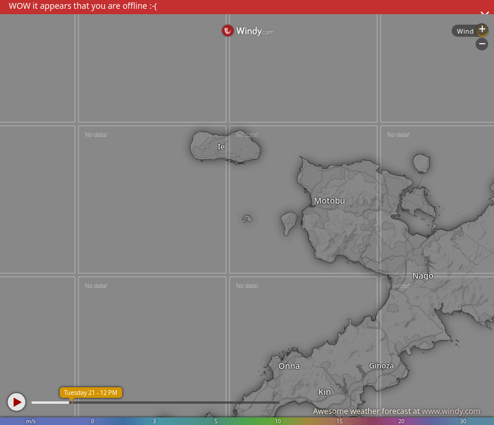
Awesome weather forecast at (396, 411)
